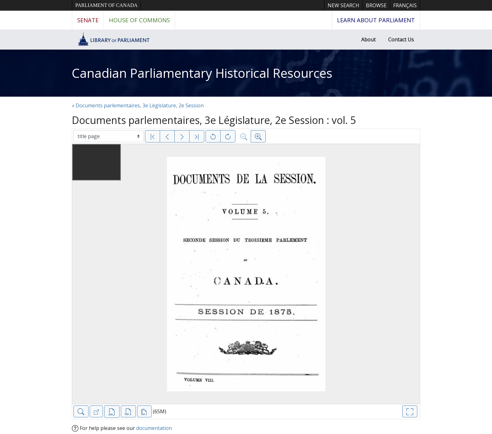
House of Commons (139, 20)
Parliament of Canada (106, 5)
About (368, 39)
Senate (88, 20)
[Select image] (108, 136)
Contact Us (401, 39)
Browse (376, 5)
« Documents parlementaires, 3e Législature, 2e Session (138, 105)
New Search (343, 5)
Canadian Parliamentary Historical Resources (202, 73)
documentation (154, 428)
